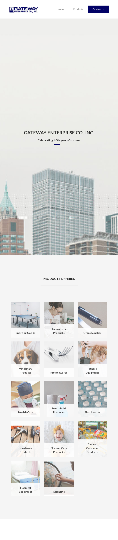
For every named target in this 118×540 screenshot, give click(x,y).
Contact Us (98, 9)
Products (78, 9)
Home (61, 9)
